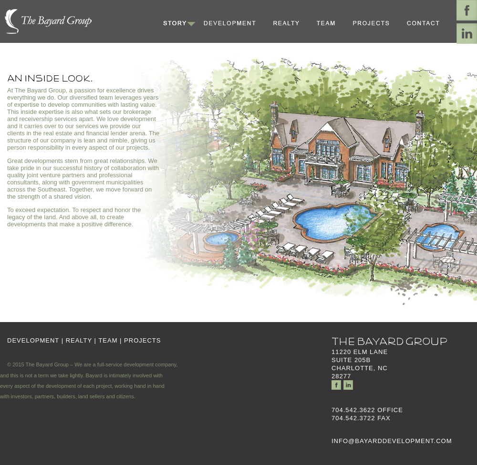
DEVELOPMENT (33, 340)
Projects (376, 22)
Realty (291, 22)
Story (178, 22)
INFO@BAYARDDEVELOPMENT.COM (392, 441)
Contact (427, 22)
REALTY (79, 340)
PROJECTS (142, 340)
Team (331, 22)
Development (234, 22)
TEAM (107, 340)
